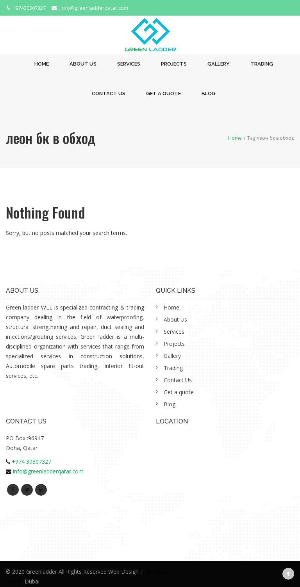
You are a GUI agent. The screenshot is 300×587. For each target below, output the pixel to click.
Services (128, 64)
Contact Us (108, 93)
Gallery (218, 64)
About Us (83, 64)
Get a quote (163, 93)
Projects (174, 64)
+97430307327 (29, 7)
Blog (209, 93)
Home (41, 64)
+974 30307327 (31, 461)
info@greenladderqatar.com (94, 7)
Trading (261, 64)
